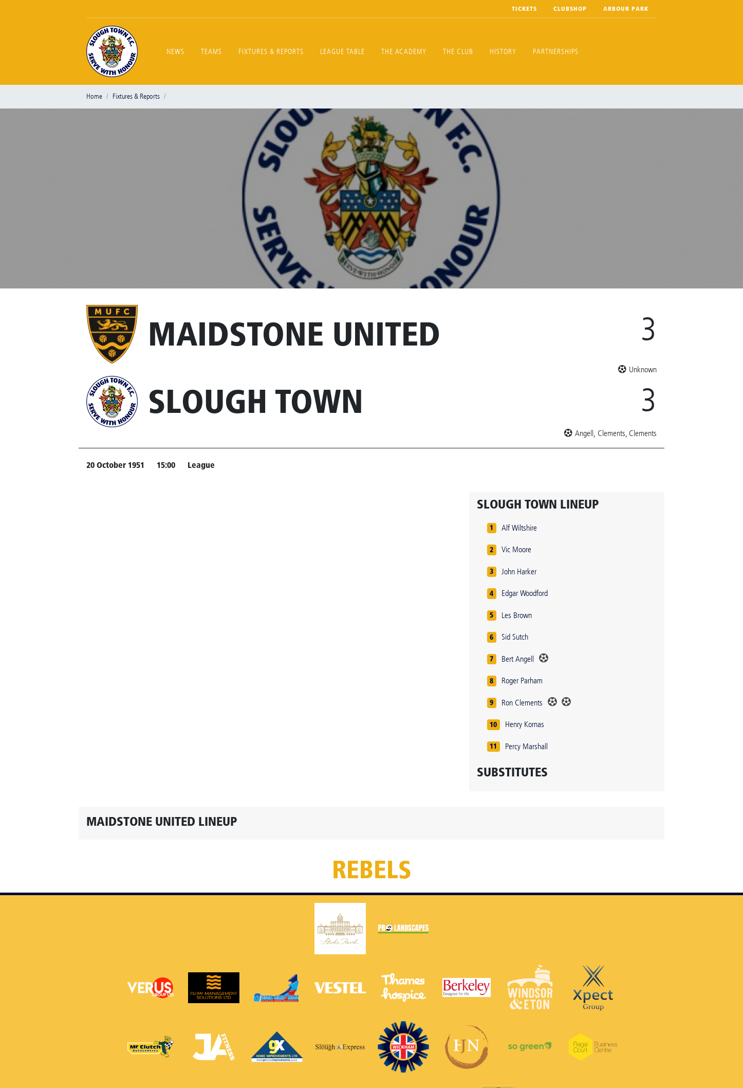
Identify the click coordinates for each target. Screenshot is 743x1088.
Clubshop (570, 8)
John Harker (518, 571)
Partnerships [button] (556, 51)
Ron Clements (522, 703)
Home (94, 96)
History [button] (503, 51)
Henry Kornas (524, 724)
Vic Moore (516, 549)
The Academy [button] (403, 51)
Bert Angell (517, 659)
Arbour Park (625, 8)
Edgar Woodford (524, 593)
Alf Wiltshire (519, 528)
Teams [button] (211, 51)
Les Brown (516, 615)
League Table (342, 51)
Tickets (524, 8)
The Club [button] (458, 51)
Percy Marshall (526, 746)
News (175, 51)
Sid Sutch (514, 637)
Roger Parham (522, 680)
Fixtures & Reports (271, 51)
